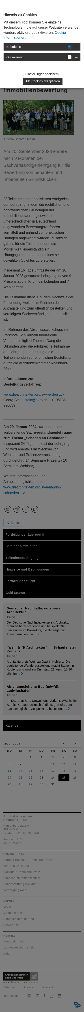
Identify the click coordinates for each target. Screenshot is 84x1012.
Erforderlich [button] (14, 47)
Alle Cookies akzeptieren (42, 81)
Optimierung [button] (15, 57)
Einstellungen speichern (42, 74)
